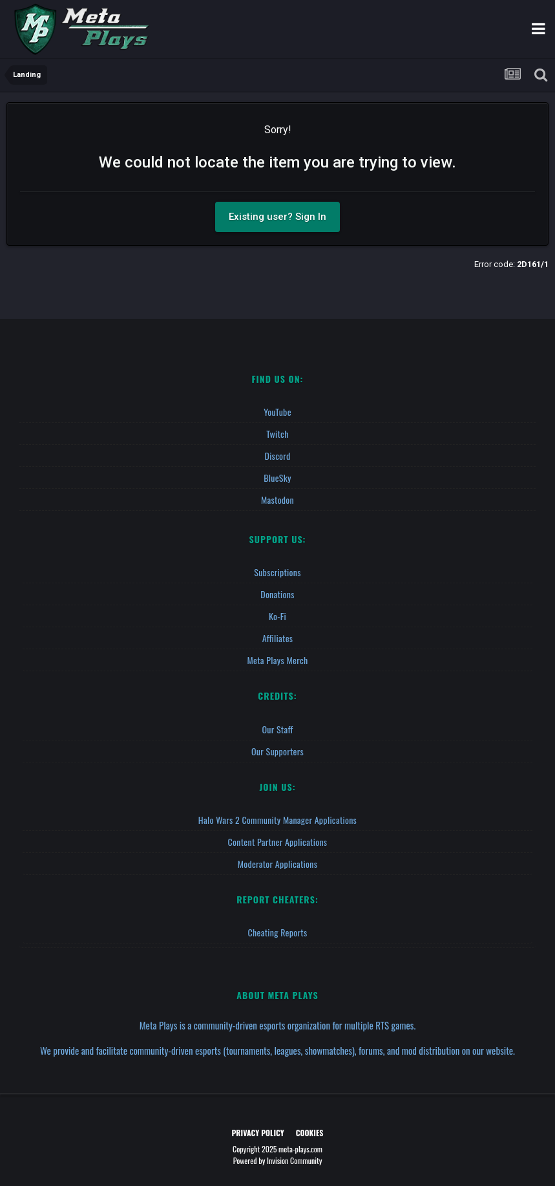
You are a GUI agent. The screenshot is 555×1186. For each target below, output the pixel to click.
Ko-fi (277, 616)
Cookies (310, 1132)
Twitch (277, 433)
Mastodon (277, 499)
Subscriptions (277, 572)
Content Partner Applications (278, 841)
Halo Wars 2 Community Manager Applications (277, 819)
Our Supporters (277, 751)
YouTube (277, 411)
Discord (277, 455)
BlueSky (277, 477)
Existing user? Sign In (277, 216)
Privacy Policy (258, 1132)
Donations (277, 594)
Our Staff (277, 729)
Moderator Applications (278, 863)
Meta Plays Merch (277, 660)
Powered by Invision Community (277, 1160)
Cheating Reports (278, 932)
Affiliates (277, 638)
